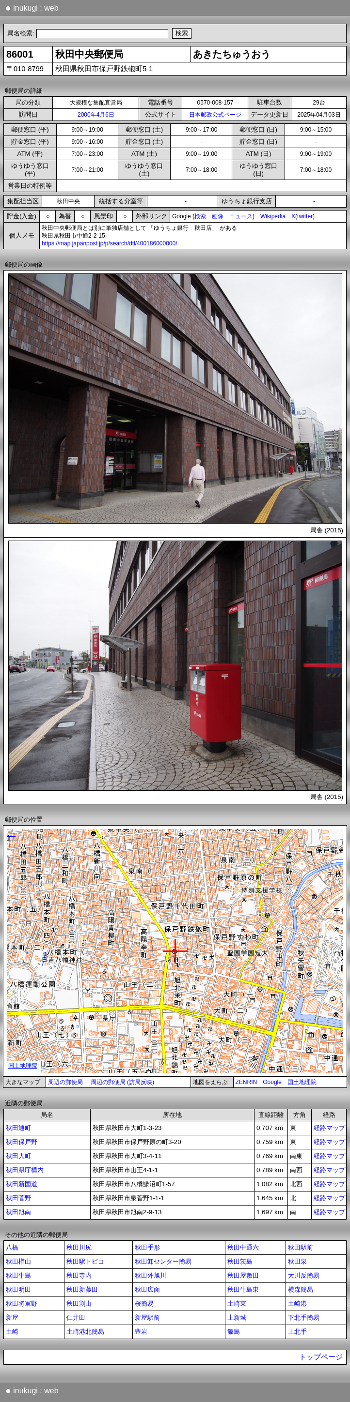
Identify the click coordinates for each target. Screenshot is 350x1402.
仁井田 (75, 1317)
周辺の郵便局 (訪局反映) (122, 1082)
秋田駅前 (300, 1247)
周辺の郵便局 (65, 1082)
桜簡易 (144, 1303)
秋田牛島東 (243, 1289)
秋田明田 (18, 1289)
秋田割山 (79, 1303)
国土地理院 (302, 1082)
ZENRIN (246, 1082)
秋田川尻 (79, 1247)
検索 (200, 216)
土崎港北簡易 (85, 1331)
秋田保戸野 (21, 1142)
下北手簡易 (303, 1317)
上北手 (297, 1331)
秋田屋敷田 (243, 1275)
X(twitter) (303, 216)
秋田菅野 (18, 1198)
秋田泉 (297, 1261)
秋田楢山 (18, 1261)
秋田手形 (147, 1247)
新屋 (12, 1317)
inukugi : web (32, 7)
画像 (217, 216)
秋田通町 (18, 1127)
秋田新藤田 (82, 1289)
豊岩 (141, 1331)
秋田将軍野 (21, 1303)
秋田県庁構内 (25, 1170)
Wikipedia (273, 216)
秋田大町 (18, 1156)
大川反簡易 (303, 1275)
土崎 (12, 1331)
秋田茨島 (240, 1261)
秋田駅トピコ (85, 1261)
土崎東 (236, 1303)
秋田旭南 (18, 1212)
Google (272, 1082)
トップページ (321, 1357)
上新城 (236, 1317)
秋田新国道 (21, 1184)
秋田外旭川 (150, 1275)
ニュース (241, 216)
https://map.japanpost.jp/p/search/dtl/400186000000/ (109, 243)
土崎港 (297, 1303)
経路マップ (329, 1127)
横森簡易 (300, 1289)
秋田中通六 (243, 1247)
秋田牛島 (18, 1275)
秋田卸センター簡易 (163, 1261)
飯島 (233, 1331)
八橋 (12, 1247)
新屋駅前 (147, 1317)
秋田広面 (147, 1289)
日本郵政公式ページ (215, 114)
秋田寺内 (79, 1275)
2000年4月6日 (96, 114)
